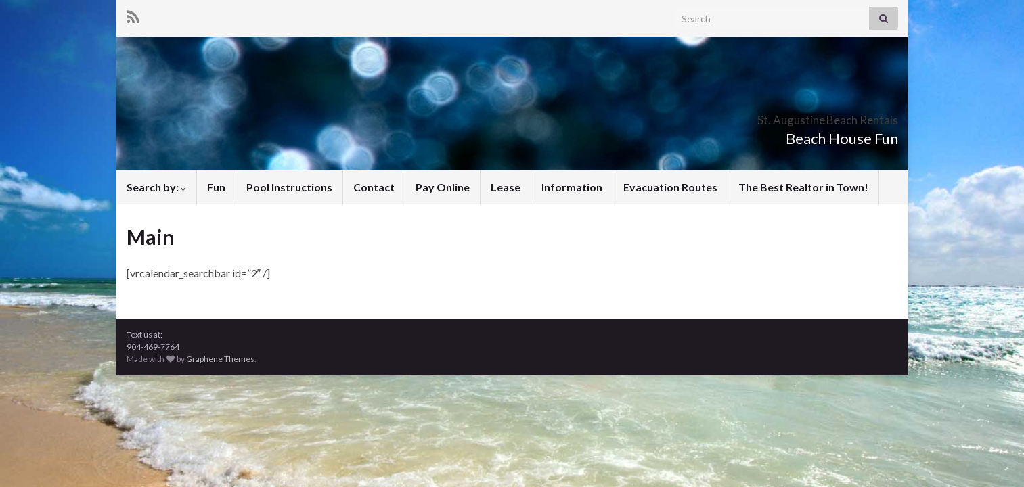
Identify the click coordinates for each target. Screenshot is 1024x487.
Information (571, 187)
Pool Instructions (289, 187)
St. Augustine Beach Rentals (776, 116)
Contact (374, 187)
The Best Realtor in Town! (803, 187)
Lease (505, 187)
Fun (216, 187)
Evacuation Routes (670, 187)
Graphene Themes (220, 359)
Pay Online (443, 187)
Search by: (156, 187)
